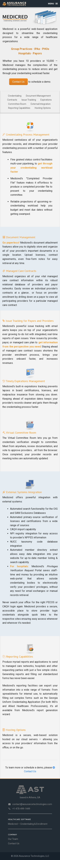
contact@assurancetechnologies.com (30, 804)
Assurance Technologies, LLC (34, 856)
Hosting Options (43, 108)
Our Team (13, 839)
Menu (53, 3)
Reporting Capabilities (19, 108)
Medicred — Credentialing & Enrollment (27, 824)
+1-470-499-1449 (19, 808)
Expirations (46, 99)
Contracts (12, 99)
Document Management (38, 95)
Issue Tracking (29, 99)
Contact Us (18, 81)
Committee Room (17, 104)
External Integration (41, 104)
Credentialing (14, 95)
